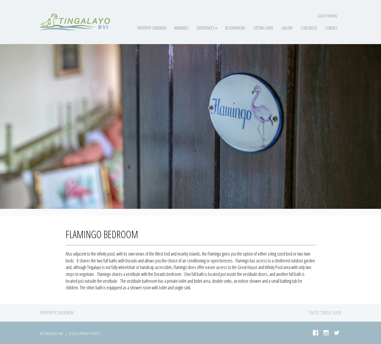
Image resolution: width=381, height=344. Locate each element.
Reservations (235, 28)
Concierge (309, 28)
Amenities (181, 28)
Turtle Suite (330, 312)
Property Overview (152, 28)
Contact (331, 28)
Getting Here (263, 28)
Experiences (207, 28)
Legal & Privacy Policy (84, 333)
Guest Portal (327, 15)
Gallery (287, 28)
